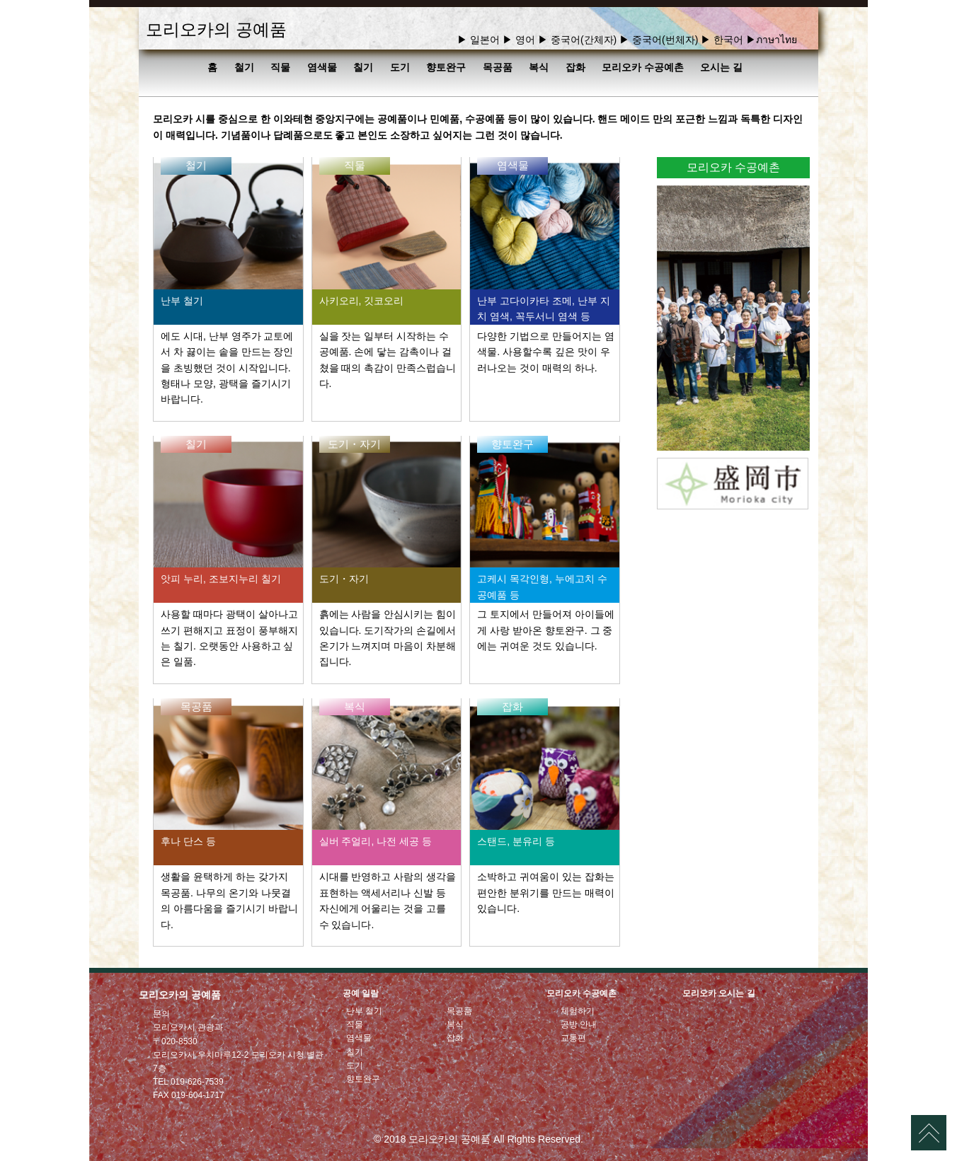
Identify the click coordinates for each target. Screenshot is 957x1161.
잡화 (575, 67)
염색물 (322, 67)
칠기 (363, 67)
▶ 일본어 (478, 39)
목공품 (497, 67)
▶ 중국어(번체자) (658, 39)
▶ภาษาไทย (771, 39)
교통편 (573, 1038)
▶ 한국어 (722, 39)
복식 (539, 67)
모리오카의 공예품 (216, 29)
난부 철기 (364, 1011)
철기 (244, 67)
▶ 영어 (519, 39)
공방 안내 (579, 1024)
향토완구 (446, 67)
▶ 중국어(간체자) (577, 39)
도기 (400, 67)
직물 (280, 67)
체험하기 (578, 1011)
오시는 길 (721, 67)
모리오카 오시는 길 (718, 993)
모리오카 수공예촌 (643, 67)
